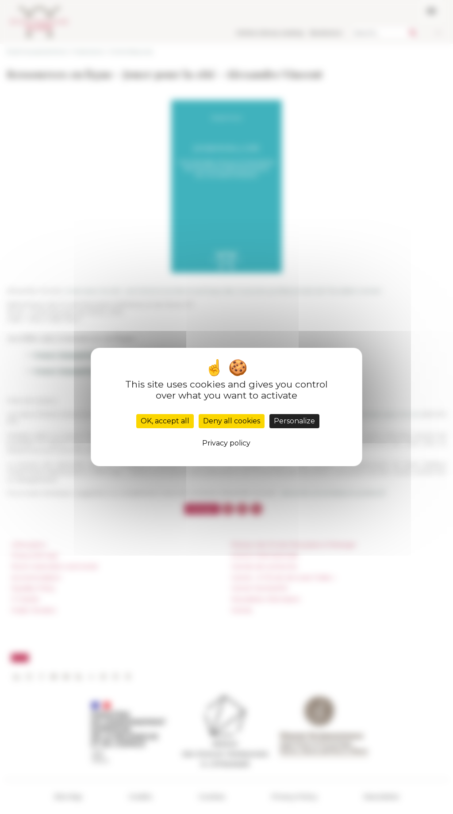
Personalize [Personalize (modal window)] (294, 421)
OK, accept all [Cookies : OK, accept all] (165, 421)
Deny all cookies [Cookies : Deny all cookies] (231, 421)
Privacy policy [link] (226, 443)
